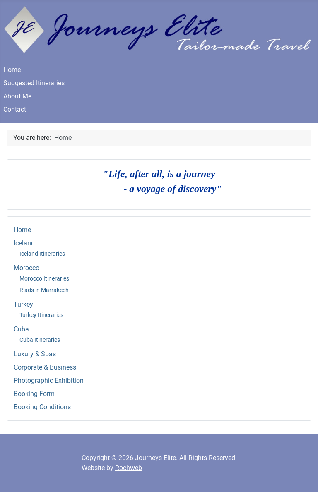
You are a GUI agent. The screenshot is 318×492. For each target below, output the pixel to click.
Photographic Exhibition (49, 380)
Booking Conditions (42, 407)
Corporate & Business (45, 367)
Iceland (24, 243)
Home (12, 70)
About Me (17, 96)
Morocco (26, 268)
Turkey (23, 304)
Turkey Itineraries (41, 315)
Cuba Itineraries (39, 339)
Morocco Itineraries (44, 278)
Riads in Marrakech (44, 290)
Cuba (21, 329)
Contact (14, 109)
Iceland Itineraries (42, 253)
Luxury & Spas (35, 354)
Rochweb (128, 468)
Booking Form (34, 394)
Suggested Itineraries (34, 83)
